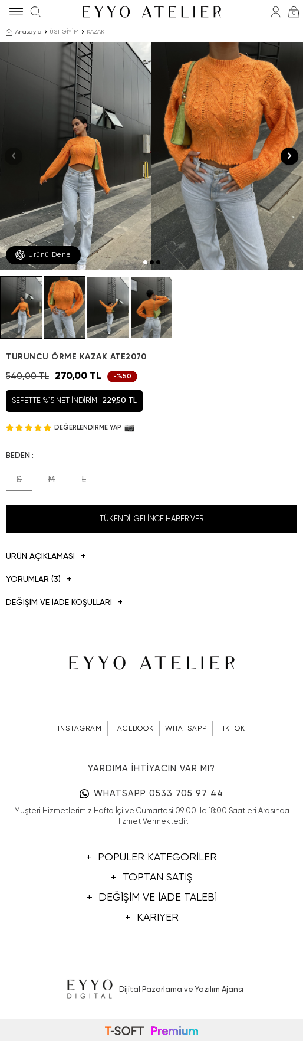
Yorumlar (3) (38, 579)
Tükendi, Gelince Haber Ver (151, 519)
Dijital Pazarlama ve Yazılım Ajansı (151, 989)
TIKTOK (231, 728)
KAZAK (95, 32)
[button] (145, 262)
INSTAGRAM (80, 728)
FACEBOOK (133, 728)
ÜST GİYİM (64, 32)
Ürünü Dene (43, 255)
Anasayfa (24, 32)
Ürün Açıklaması (45, 556)
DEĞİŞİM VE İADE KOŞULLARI (64, 602)
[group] (76, 156)
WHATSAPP (186, 728)
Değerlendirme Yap (87, 427)
